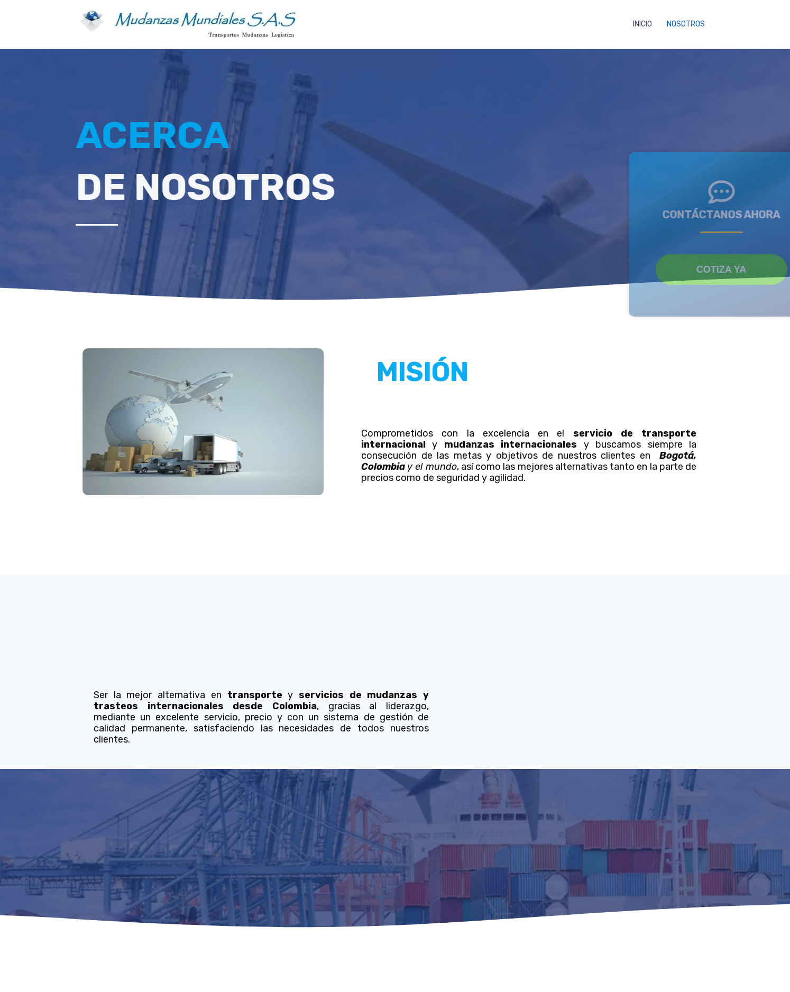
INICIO (642, 24)
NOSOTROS (686, 24)
